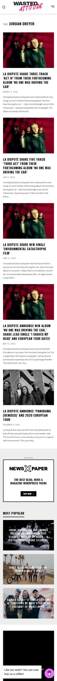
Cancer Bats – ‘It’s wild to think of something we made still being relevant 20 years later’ (28, 603)
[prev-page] (43, 525)
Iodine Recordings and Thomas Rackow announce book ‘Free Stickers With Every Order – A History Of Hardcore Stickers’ (28, 535)
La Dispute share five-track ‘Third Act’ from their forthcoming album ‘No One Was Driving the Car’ (27, 165)
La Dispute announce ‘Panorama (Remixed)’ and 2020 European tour (27, 415)
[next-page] (49, 525)
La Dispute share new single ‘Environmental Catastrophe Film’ (24, 248)
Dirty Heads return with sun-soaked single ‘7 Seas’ (28, 569)
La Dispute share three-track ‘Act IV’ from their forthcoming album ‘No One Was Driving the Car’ (27, 80)
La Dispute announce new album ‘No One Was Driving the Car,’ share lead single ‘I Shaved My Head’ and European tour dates (27, 332)
